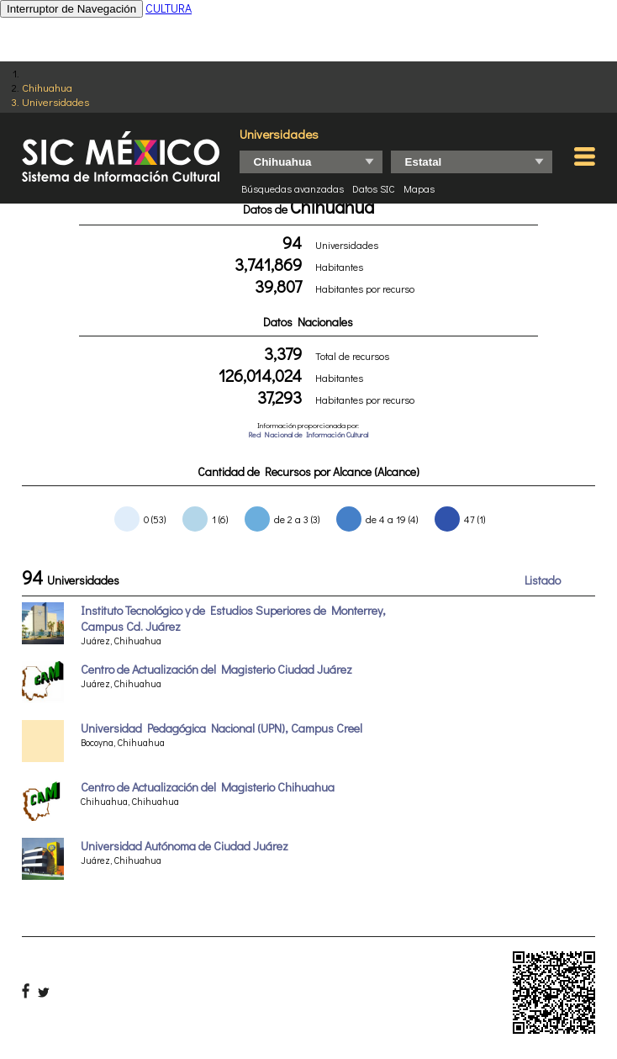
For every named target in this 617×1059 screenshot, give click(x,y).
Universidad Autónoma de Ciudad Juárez (184, 846)
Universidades (55, 101)
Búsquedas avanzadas (292, 188)
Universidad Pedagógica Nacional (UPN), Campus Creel (221, 728)
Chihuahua (47, 87)
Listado (543, 580)
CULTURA (168, 8)
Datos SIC (373, 188)
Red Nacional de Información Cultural (308, 434)
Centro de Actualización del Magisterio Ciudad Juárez (216, 669)
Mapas (419, 188)
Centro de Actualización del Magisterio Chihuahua (208, 787)
